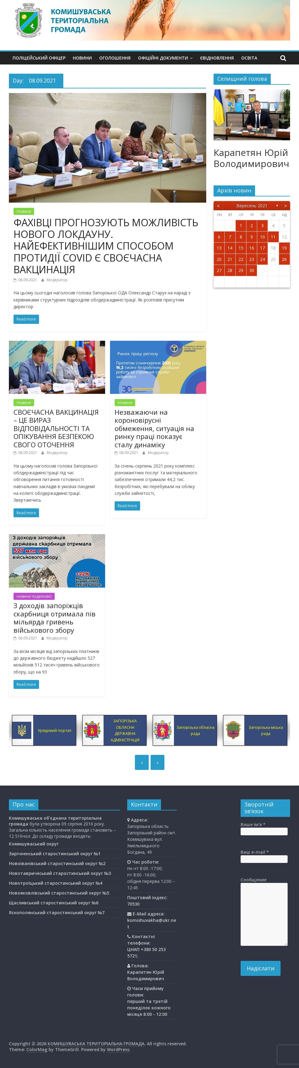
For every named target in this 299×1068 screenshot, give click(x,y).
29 (240, 270)
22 (240, 259)
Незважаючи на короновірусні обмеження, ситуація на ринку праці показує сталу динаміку (154, 428)
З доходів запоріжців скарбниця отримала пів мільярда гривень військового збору (55, 617)
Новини (82, 58)
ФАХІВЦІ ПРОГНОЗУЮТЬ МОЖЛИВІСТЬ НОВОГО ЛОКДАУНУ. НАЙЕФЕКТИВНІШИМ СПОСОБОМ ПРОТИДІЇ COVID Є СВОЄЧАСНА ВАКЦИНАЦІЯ (106, 246)
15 (240, 248)
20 (219, 259)
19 (284, 248)
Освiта (249, 58)
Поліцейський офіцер (39, 58)
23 (251, 259)
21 (229, 259)
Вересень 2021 (251, 205)
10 (262, 237)
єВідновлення (217, 58)
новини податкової (34, 596)
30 (251, 270)
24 (262, 259)
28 (229, 270)
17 (262, 248)
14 (229, 248)
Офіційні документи (163, 58)
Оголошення (115, 58)
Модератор (57, 279)
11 (273, 237)
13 (219, 248)
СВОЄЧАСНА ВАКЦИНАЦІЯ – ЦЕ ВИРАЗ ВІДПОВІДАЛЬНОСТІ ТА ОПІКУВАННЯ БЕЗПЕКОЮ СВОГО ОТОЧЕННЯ (56, 428)
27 (219, 270)
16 (251, 248)
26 (284, 259)
